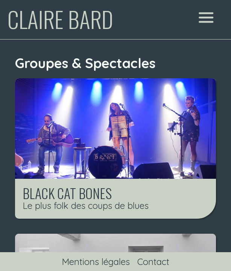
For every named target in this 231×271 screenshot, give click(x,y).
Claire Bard (60, 18)
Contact (153, 261)
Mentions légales (96, 261)
